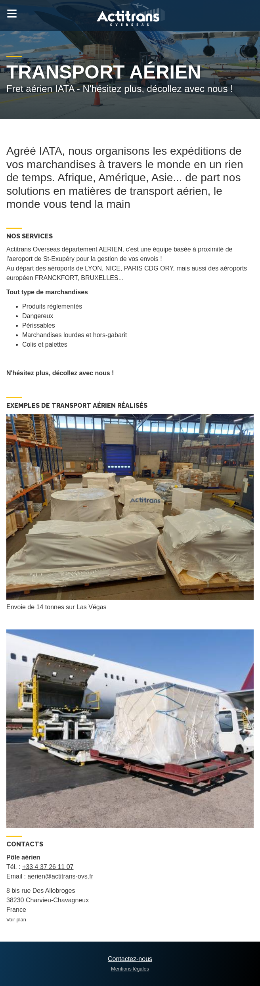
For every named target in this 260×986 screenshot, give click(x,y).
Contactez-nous (130, 958)
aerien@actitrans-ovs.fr (60, 876)
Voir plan (16, 920)
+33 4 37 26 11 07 (47, 866)
